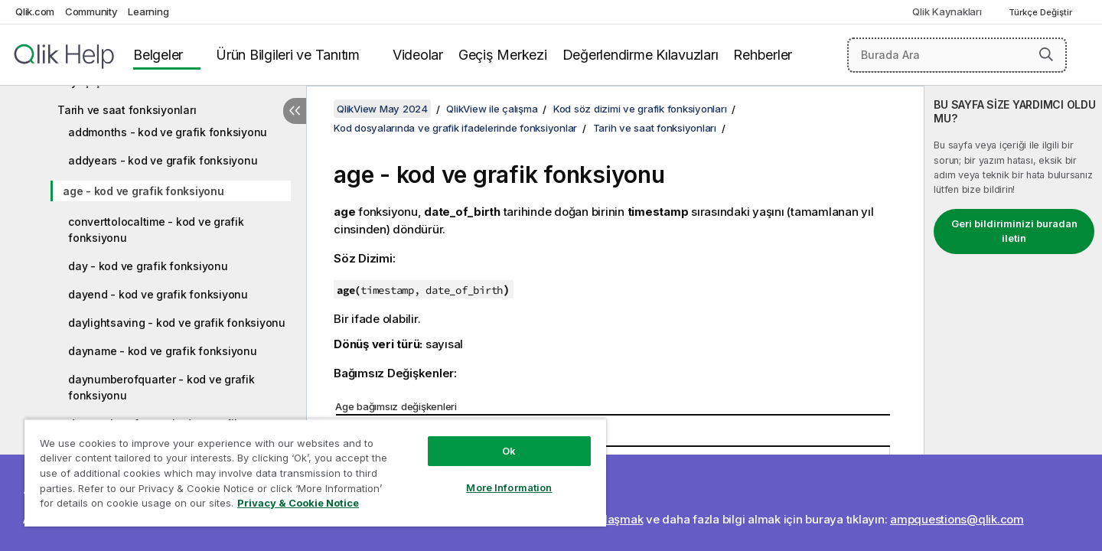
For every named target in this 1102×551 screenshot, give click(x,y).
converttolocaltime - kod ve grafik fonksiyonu (156, 229)
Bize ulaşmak (607, 519)
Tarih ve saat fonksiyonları (126, 109)
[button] (1046, 54)
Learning (148, 11)
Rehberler (762, 55)
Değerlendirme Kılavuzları (640, 55)
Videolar (418, 55)
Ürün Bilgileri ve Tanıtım (288, 55)
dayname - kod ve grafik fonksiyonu (162, 350)
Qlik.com (34, 11)
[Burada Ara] (957, 55)
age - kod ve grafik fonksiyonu (143, 190)
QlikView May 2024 (382, 109)
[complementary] (1013, 318)
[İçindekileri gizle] (294, 111)
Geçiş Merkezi (502, 55)
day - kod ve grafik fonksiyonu (148, 265)
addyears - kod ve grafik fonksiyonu (162, 160)
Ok (509, 451)
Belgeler (158, 55)
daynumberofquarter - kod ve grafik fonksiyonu (161, 387)
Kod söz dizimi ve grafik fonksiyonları (640, 109)
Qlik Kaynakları (946, 11)
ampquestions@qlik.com (957, 519)
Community (91, 11)
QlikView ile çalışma (491, 109)
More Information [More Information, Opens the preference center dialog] (509, 487)
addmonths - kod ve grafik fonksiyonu (167, 132)
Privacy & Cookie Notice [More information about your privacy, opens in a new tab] (298, 503)
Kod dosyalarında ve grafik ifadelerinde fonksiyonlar (455, 128)
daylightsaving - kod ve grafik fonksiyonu (176, 322)
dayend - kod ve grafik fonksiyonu (158, 294)
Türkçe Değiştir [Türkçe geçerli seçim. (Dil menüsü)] (1041, 12)
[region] (315, 473)
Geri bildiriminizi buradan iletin (1014, 231)
